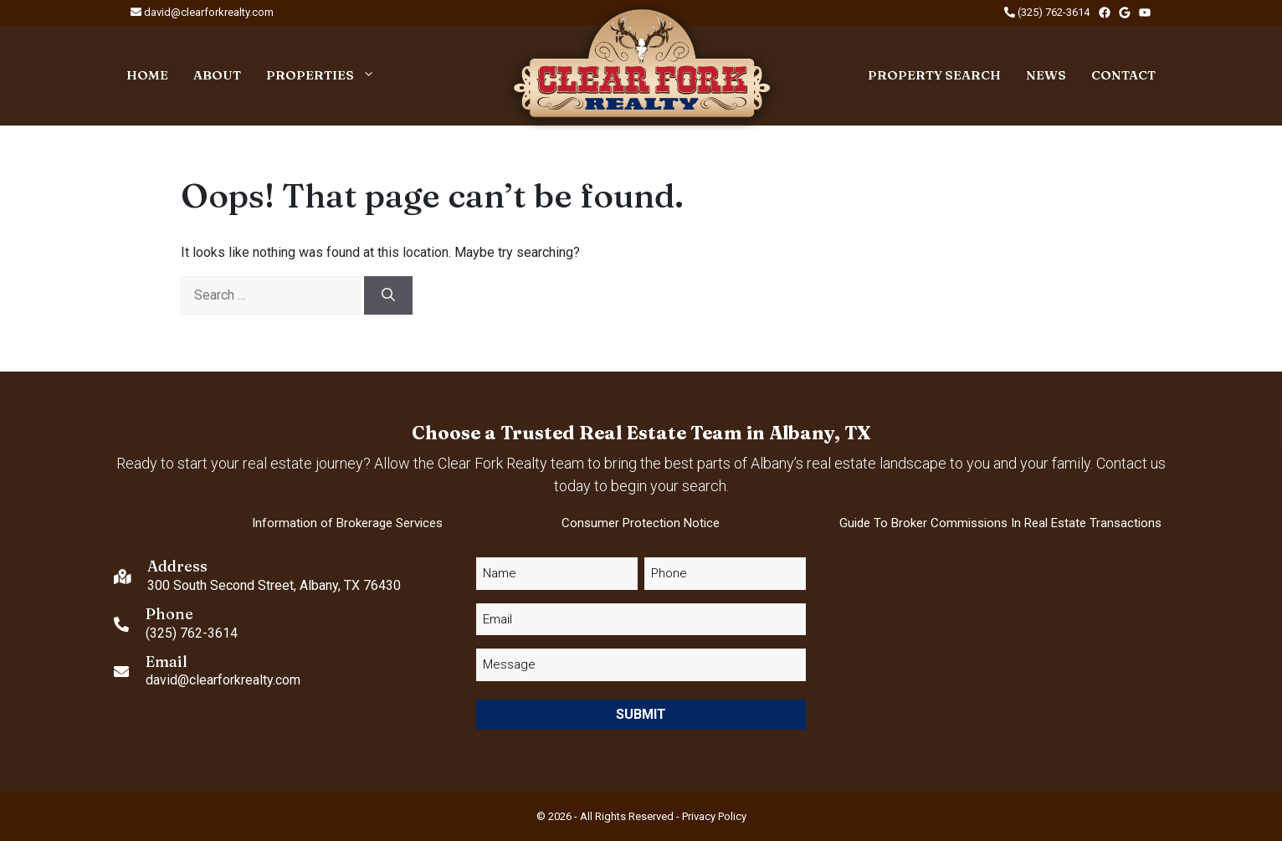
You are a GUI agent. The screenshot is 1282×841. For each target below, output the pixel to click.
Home (147, 75)
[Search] (388, 295)
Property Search (934, 75)
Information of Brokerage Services (347, 523)
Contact (1123, 75)
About (217, 75)
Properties (326, 75)
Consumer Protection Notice (641, 523)
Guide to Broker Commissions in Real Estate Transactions (1000, 523)
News (1046, 75)
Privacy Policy (714, 816)
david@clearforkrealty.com (202, 12)
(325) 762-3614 (1047, 12)
